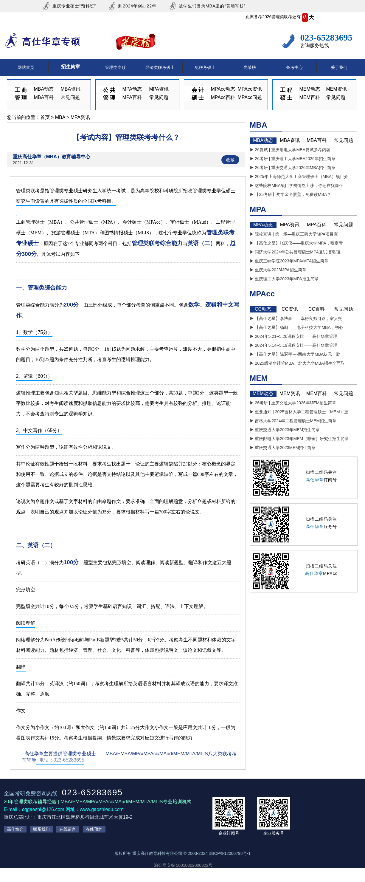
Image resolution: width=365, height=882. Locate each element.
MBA (60, 117)
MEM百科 (309, 97)
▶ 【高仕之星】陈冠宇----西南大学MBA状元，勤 (295, 354)
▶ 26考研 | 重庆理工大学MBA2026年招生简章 (293, 158)
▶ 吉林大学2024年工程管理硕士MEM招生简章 (293, 420)
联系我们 (41, 829)
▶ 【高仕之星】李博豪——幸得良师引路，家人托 (296, 318)
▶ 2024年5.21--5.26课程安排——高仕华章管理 (294, 336)
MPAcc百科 (223, 97)
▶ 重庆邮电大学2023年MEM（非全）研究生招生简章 (299, 438)
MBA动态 (44, 89)
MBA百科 (44, 97)
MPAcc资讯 (250, 89)
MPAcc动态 (223, 89)
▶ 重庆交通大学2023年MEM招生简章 (285, 429)
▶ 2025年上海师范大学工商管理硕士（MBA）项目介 (299, 176)
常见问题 (70, 97)
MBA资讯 (71, 89)
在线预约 (94, 829)
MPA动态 (132, 89)
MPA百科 (132, 97)
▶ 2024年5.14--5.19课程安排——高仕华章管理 (294, 345)
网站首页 (26, 67)
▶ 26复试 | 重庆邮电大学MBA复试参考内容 (290, 149)
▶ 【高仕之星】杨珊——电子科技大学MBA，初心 (296, 327)
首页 (45, 117)
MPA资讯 (159, 89)
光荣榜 (249, 67)
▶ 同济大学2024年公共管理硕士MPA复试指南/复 (295, 252)
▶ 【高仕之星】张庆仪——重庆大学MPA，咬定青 (296, 243)
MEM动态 (309, 89)
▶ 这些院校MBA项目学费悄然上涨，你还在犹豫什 (296, 185)
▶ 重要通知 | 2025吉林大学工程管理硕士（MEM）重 (299, 411)
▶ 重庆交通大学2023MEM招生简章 (283, 447)
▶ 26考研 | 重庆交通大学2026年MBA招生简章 (293, 167)
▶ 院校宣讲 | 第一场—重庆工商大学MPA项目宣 (294, 234)
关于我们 (339, 67)
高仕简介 (15, 829)
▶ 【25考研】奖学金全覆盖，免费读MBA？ (290, 194)
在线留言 (67, 829)
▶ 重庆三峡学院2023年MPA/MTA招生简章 (289, 261)
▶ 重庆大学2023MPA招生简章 (278, 269)
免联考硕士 (205, 67)
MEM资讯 (336, 89)
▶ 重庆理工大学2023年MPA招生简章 (284, 278)
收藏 (230, 159)
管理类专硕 (115, 67)
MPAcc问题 (250, 97)
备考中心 (294, 67)
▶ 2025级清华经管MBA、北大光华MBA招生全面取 (297, 363)
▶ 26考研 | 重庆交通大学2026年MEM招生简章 (293, 402)
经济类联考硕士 (160, 67)
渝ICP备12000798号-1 (230, 853)
